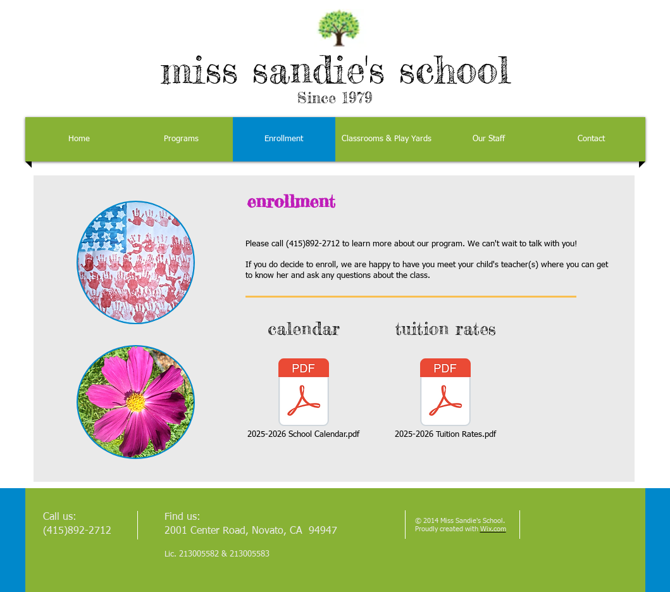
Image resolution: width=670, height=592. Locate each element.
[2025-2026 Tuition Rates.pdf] (445, 399)
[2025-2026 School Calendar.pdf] (303, 399)
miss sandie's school (335, 69)
